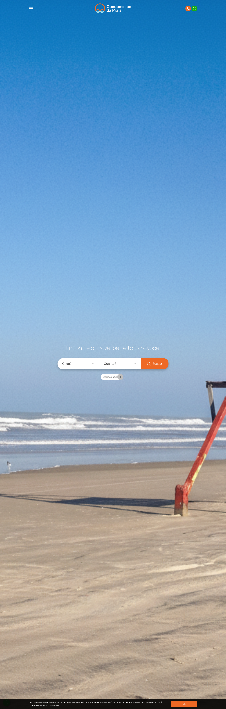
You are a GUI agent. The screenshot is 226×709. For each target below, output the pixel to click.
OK (183, 703)
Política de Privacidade (119, 702)
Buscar (154, 364)
